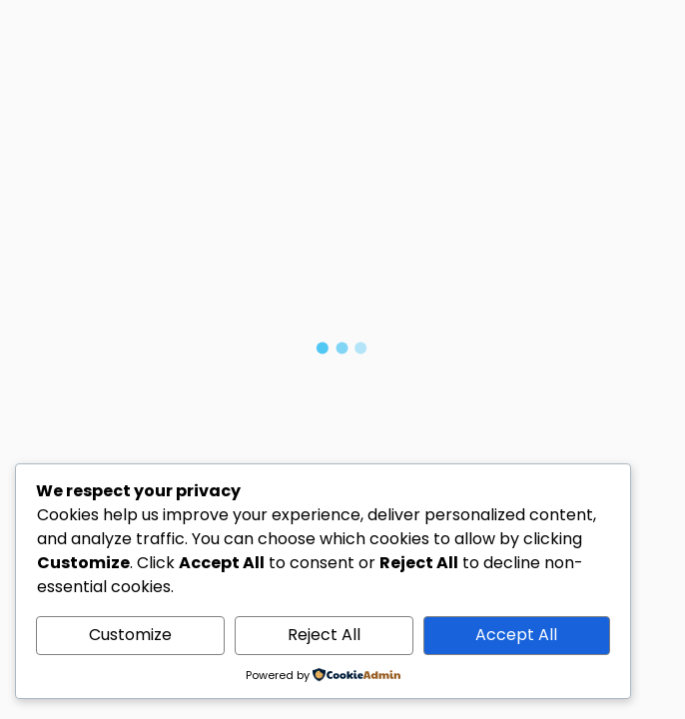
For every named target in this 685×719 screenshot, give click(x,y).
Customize (130, 634)
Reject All (324, 634)
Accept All (516, 634)
